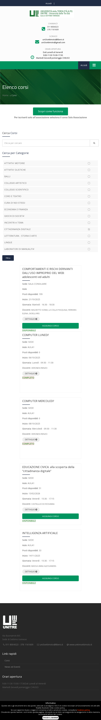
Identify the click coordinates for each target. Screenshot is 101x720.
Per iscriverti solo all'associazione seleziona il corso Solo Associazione (50, 117)
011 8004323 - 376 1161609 (19, 644)
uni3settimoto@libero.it (51, 644)
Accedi (49, 3)
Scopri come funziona (50, 111)
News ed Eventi (12, 666)
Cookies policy (83, 710)
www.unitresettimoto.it (80, 644)
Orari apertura (53, 49)
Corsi (7, 660)
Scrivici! (53, 36)
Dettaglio (31, 319)
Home (5, 95)
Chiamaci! (53, 23)
